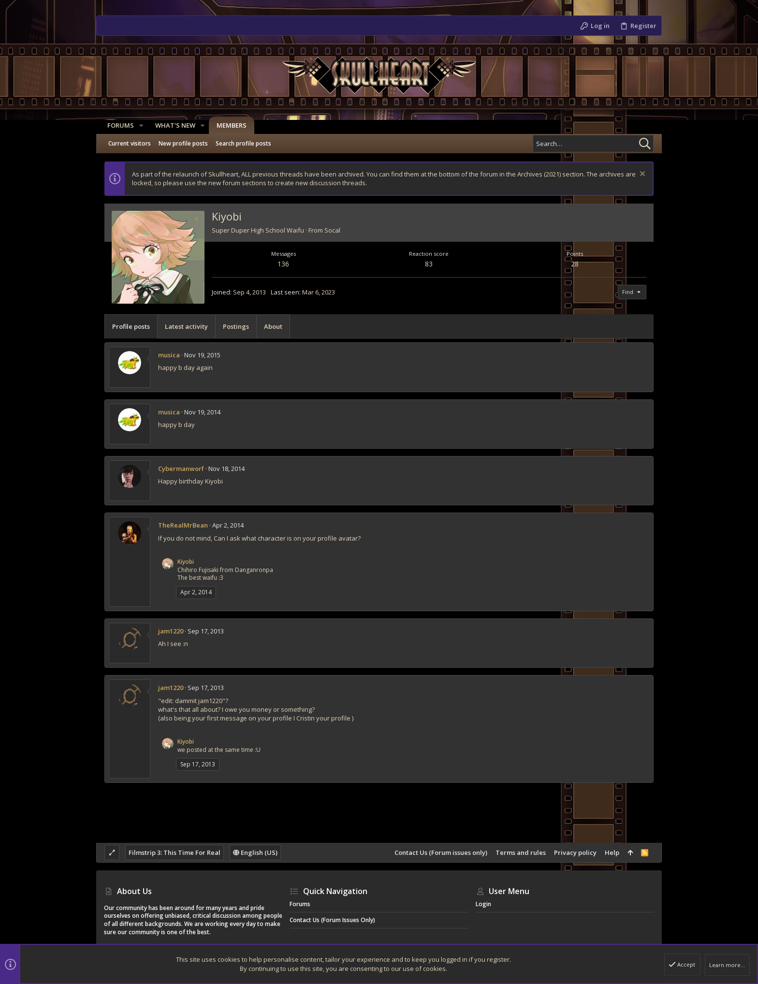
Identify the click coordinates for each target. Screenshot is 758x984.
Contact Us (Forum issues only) (440, 852)
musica (169, 355)
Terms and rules (521, 852)
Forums (300, 904)
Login (483, 904)
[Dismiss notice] (641, 175)
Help (612, 852)
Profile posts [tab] (131, 326)
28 (575, 263)
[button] (137, 125)
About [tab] (273, 326)
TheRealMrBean (183, 525)
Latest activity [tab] (186, 326)
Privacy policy (575, 852)
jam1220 (170, 631)
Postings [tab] (236, 326)
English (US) (255, 852)
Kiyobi (185, 562)
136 (283, 263)
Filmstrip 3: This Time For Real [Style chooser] (174, 852)
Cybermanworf (181, 468)
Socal (332, 230)
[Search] (593, 143)
